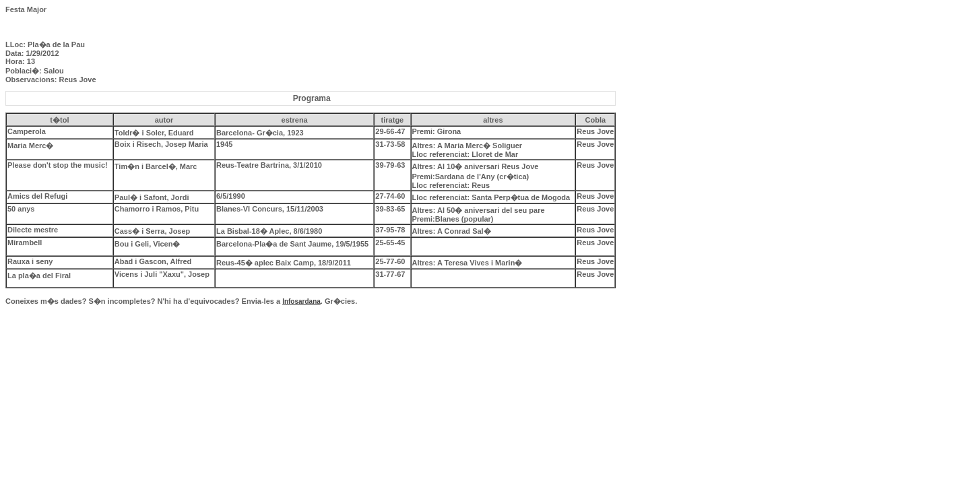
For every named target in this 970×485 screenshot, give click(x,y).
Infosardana (301, 301)
